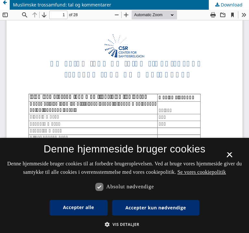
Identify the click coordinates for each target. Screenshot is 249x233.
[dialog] (124, 185)
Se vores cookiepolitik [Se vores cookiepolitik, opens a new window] (201, 172)
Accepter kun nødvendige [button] (155, 208)
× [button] (229, 156)
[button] (124, 224)
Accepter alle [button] (78, 207)
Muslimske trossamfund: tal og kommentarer (62, 5)
